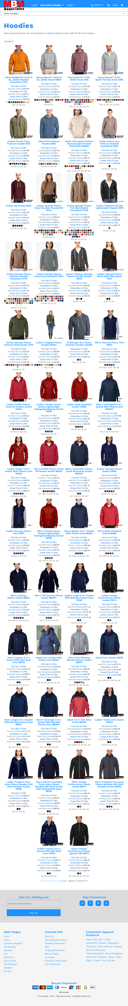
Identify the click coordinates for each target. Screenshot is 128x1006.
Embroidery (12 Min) (18, 92)
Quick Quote (10, 960)
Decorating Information (56, 940)
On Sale (7, 971)
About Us (49, 936)
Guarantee (50, 957)
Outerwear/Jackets (95, 953)
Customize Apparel (13, 943)
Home (7, 936)
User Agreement (53, 964)
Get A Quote (10, 946)
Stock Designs (10, 964)
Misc (104, 960)
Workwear (91, 957)
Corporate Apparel (114, 953)
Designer (8, 967)
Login (115, 5)
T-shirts (107, 939)
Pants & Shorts (105, 946)
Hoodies (102, 943)
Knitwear (118, 946)
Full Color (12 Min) (18, 86)
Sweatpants (113, 943)
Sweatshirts (91, 943)
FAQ (47, 946)
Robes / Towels (93, 960)
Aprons (111, 957)
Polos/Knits (91, 946)
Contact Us (9, 957)
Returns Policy (52, 953)
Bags (119, 957)
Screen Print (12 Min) (19, 97)
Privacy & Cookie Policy (56, 960)
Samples (8, 950)
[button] (52, 5)
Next (64, 881)
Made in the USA (94, 939)
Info (6, 953)
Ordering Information (55, 943)
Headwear (102, 957)
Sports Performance (95, 950)
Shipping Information (55, 950)
